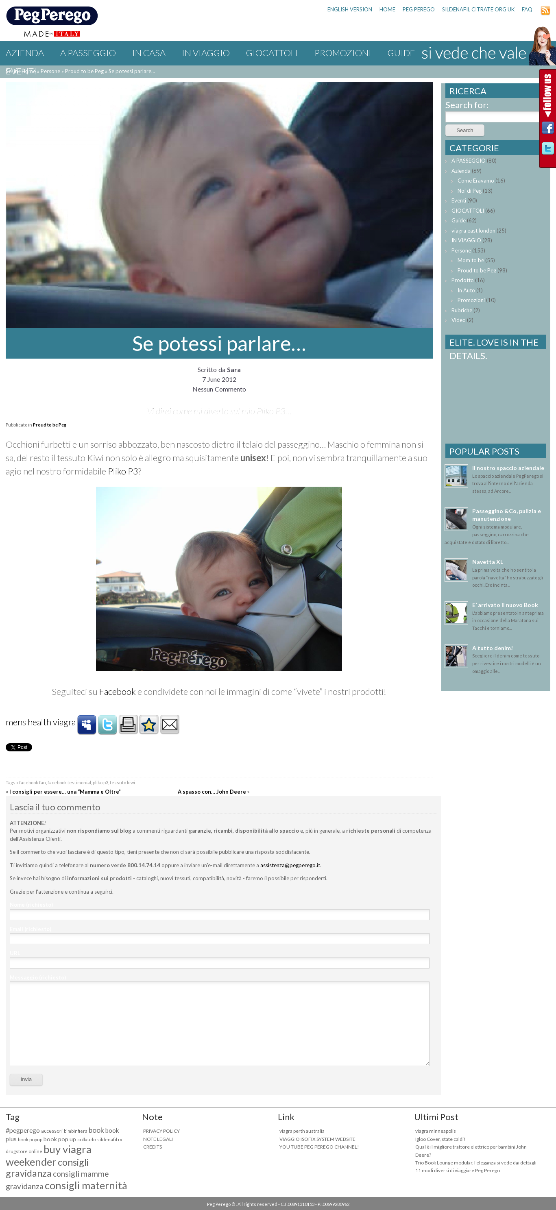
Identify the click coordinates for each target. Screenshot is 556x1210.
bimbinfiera (75, 1131)
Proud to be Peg (49, 424)
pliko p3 (100, 782)
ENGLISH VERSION (349, 9)
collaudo (86, 1139)
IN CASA (149, 52)
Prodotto (462, 280)
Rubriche (461, 310)
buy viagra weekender (49, 1155)
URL (15, 953)
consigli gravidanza (47, 1167)
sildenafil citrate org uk (478, 9)
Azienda (25, 52)
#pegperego (23, 1130)
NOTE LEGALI (158, 1139)
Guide (458, 220)
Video (458, 320)
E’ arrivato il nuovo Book (505, 604)
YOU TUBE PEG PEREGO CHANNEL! (319, 1147)
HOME (387, 9)
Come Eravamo (476, 180)
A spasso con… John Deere (212, 791)
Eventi (21, 70)
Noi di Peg (470, 190)
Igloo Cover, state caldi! (440, 1139)
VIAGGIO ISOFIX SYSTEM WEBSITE (317, 1139)
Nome (31, 904)
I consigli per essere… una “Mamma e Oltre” (65, 791)
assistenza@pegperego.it (290, 865)
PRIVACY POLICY (161, 1131)
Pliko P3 (123, 471)
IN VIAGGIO (206, 52)
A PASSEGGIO (88, 52)
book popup (30, 1139)
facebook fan (32, 782)
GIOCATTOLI (272, 52)
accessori (52, 1131)
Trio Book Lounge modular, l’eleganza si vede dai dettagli (475, 1163)
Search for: (466, 104)
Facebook (117, 691)
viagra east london (473, 230)
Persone (461, 250)
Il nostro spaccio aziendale (508, 467)
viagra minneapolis (435, 1131)
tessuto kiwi (122, 782)
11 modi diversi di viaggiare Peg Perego (457, 1170)
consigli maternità (86, 1185)
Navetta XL (487, 561)
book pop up (60, 1139)
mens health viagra (41, 721)
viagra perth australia (302, 1131)
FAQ (527, 9)
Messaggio (38, 977)
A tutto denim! (492, 647)
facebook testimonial (69, 782)
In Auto (466, 290)
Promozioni (342, 52)
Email (30, 929)
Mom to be (471, 260)
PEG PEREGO (419, 9)
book (96, 1130)
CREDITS (152, 1147)
